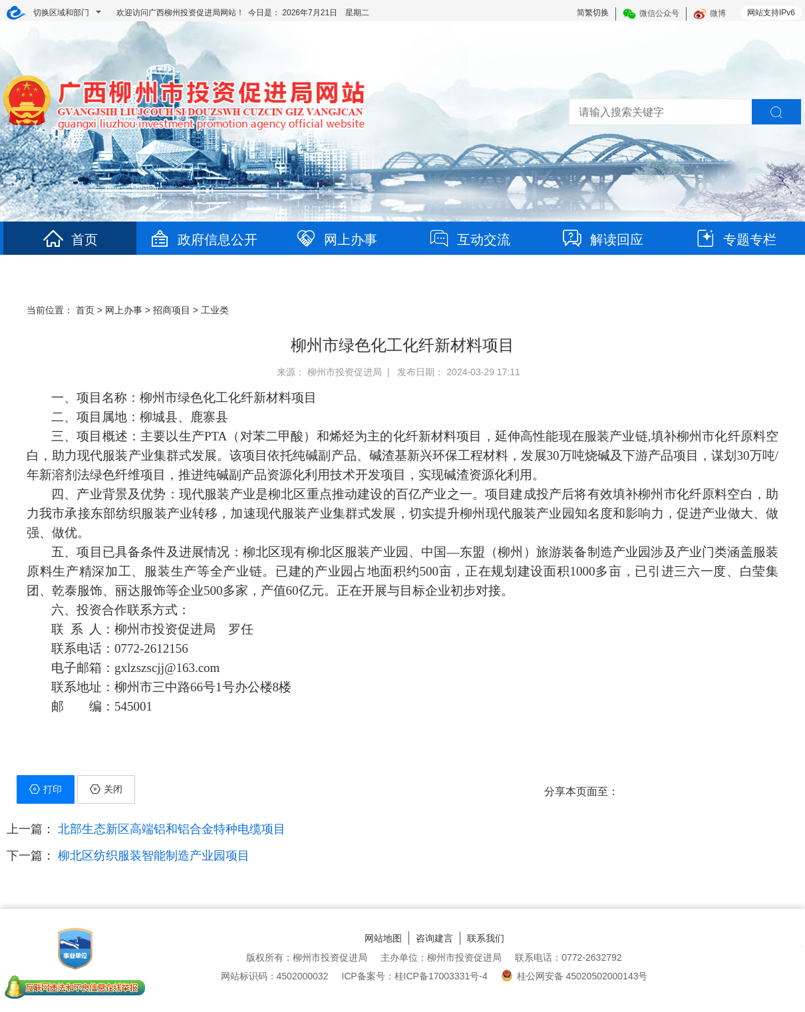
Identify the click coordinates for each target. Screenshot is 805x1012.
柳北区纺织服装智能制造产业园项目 (152, 855)
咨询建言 (434, 938)
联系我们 (485, 938)
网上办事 (336, 239)
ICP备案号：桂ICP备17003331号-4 (414, 976)
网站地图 (383, 938)
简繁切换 (593, 12)
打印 (45, 789)
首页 (70, 239)
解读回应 (602, 239)
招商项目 (171, 310)
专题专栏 (735, 239)
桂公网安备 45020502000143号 (574, 976)
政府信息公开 (202, 239)
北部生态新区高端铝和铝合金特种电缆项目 (170, 829)
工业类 (215, 310)
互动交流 (469, 239)
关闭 (106, 789)
